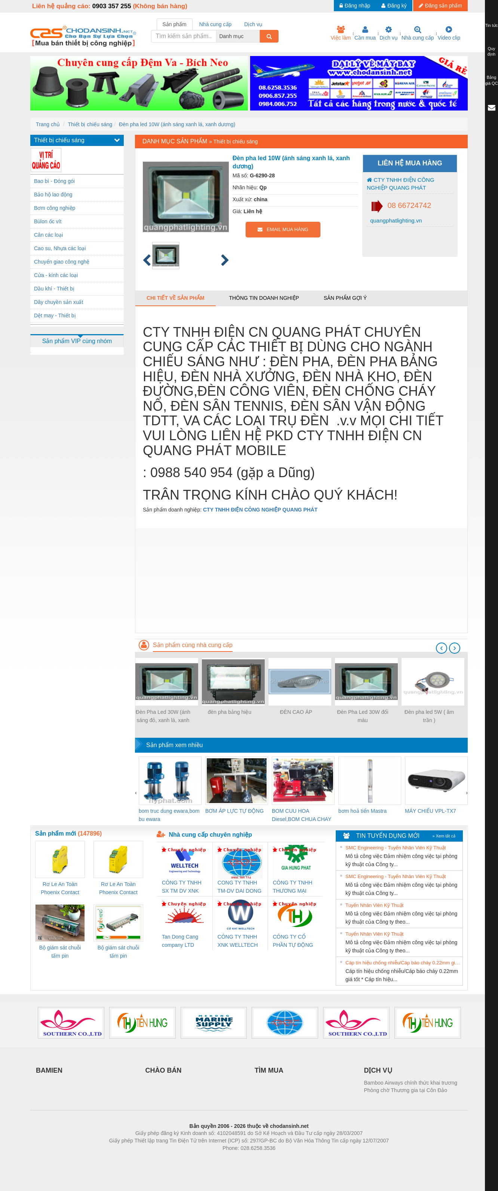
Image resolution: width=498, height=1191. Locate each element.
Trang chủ (48, 124)
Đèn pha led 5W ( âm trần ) (429, 716)
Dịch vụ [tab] (253, 24)
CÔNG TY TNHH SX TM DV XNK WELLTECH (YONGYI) (182, 887)
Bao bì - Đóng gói (54, 181)
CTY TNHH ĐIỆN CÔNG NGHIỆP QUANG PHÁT (400, 184)
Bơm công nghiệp (54, 208)
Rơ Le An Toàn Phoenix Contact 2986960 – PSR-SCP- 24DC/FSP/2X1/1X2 (60, 888)
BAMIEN (49, 1070)
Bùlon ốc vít (47, 221)
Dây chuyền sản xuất (58, 302)
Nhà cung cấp (418, 33)
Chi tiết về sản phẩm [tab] (176, 298)
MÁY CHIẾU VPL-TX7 (430, 811)
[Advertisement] (301, 580)
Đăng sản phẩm (440, 6)
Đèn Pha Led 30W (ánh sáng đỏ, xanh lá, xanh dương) (163, 716)
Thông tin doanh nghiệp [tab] (264, 298)
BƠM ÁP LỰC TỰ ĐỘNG (234, 811)
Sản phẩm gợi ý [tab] (345, 298)
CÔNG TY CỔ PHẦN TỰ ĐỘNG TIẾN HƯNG (293, 941)
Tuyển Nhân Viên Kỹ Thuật (374, 905)
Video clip (449, 33)
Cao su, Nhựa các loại (60, 248)
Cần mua (365, 33)
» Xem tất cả (443, 836)
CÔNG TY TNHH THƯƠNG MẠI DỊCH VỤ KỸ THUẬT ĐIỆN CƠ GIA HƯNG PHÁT (293, 887)
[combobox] (257, 36)
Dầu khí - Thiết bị (54, 289)
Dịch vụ (388, 33)
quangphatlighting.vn (395, 220)
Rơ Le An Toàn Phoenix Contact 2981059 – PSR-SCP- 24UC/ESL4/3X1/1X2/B (118, 888)
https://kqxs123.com (284, 1159)
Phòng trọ (201, 1159)
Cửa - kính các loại (56, 275)
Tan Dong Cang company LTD (180, 941)
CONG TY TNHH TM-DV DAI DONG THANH (239, 887)
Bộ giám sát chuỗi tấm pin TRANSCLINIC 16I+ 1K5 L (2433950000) (118, 952)
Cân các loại (48, 235)
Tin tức (491, 25)
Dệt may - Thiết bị (55, 315)
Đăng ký (393, 6)
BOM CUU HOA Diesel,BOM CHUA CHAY (301, 815)
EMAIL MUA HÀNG (283, 229)
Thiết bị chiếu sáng (90, 124)
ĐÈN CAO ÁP (296, 712)
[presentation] (441, 648)
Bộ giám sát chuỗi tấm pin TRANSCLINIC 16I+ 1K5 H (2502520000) (60, 952)
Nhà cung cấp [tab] (215, 24)
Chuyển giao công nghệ (61, 262)
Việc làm (341, 33)
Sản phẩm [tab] (175, 24)
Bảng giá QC (491, 80)
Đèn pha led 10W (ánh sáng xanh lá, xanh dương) (177, 124)
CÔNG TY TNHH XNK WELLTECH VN (238, 941)
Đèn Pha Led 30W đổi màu (362, 716)
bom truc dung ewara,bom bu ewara (169, 815)
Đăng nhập (355, 6)
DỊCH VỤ (378, 1070)
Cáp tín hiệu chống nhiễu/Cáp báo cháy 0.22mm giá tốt (403, 962)
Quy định (491, 51)
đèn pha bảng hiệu (229, 712)
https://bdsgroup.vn (239, 1159)
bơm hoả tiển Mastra (362, 811)
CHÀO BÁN (163, 1070)
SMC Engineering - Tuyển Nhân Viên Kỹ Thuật (395, 848)
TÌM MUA (269, 1070)
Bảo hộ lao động (53, 195)
